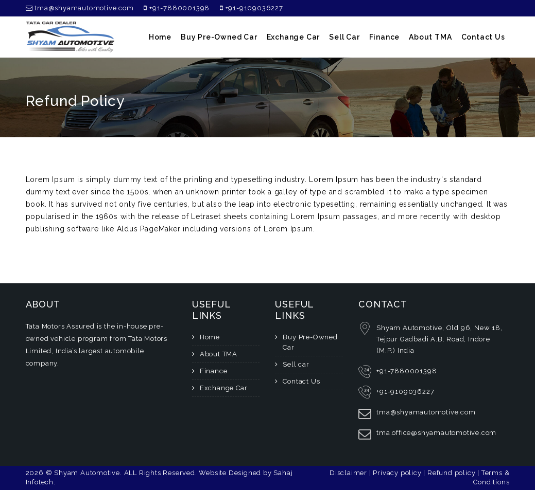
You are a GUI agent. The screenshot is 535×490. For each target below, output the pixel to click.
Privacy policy (398, 473)
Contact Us (483, 37)
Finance (384, 37)
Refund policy (452, 473)
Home (210, 337)
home (160, 37)
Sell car (344, 37)
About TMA (430, 37)
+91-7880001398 (177, 8)
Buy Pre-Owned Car (219, 37)
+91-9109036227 (251, 8)
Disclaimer (349, 473)
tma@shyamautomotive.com (80, 8)
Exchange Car (293, 37)
